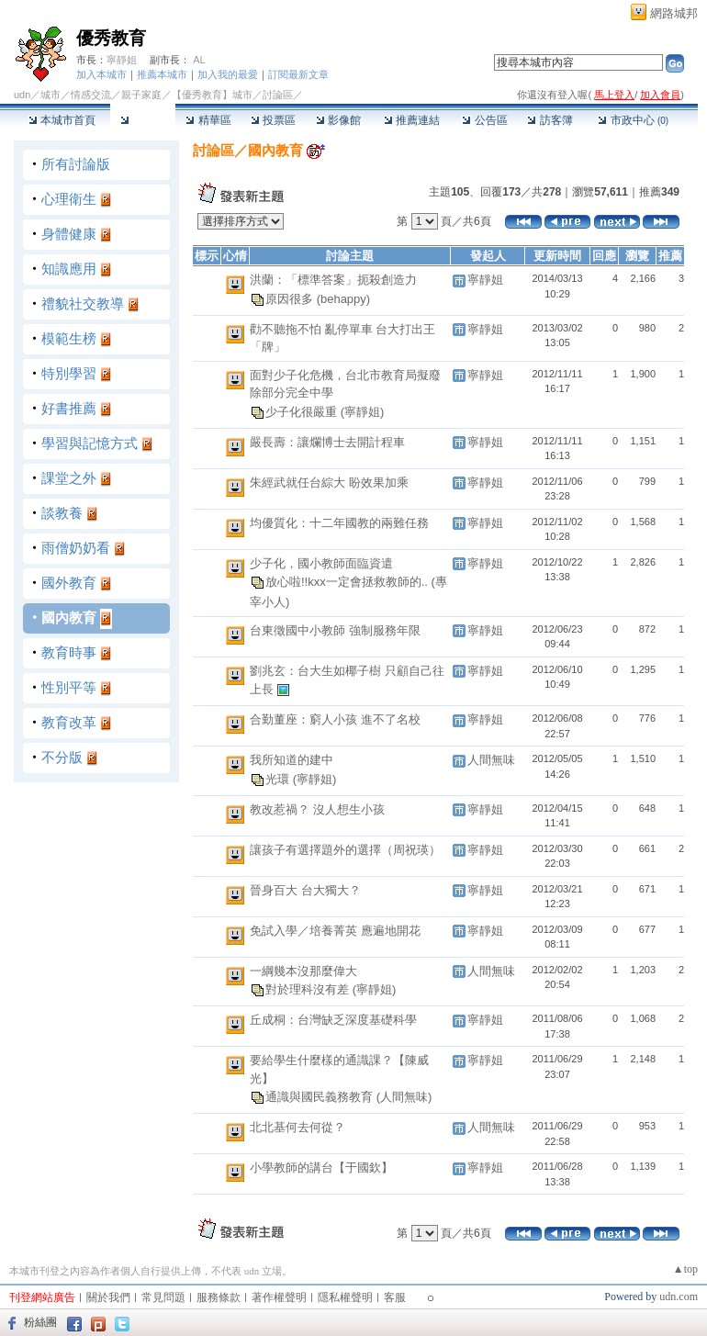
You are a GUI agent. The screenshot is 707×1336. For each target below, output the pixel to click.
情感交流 (91, 94)
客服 (395, 1297)
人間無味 (491, 760)
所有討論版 (75, 164)
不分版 (62, 757)
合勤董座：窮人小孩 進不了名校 (335, 719)
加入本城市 (101, 74)
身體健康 (68, 233)
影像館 (338, 120)
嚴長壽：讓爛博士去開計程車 (327, 442)
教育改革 (68, 722)
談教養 (62, 513)
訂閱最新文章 (298, 74)
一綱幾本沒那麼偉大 (303, 971)
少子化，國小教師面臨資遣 (321, 563)
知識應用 (68, 268)
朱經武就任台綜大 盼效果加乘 (329, 482)
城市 (50, 94)
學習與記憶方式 (89, 443)
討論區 (142, 120)
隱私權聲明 (345, 1297)
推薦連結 (412, 120)
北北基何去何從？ (297, 1127)
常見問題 (163, 1297)
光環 (279, 778)
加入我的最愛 (227, 74)
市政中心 (633, 120)
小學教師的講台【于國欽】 (321, 1167)
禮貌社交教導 (82, 303)
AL (199, 59)
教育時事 (68, 652)
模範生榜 (68, 338)
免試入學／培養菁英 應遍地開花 (335, 930)
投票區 (273, 120)
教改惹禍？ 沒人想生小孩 (317, 809)
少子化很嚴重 (303, 411)
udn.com (678, 1296)
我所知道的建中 (291, 760)
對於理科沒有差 (309, 989)
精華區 (207, 120)
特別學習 (68, 373)
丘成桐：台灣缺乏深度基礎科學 (333, 1020)
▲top (685, 1269)
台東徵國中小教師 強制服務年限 (335, 630)
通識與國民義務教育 (320, 1097)
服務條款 (218, 1297)
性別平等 (68, 687)
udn (22, 94)
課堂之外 (68, 478)
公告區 (484, 120)
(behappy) (344, 298)
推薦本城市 (162, 74)
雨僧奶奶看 (75, 548)
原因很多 (291, 298)
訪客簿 (549, 120)
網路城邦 (674, 13)
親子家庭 (141, 94)
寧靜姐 (122, 59)
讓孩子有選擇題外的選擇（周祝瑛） (345, 850)
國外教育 (68, 582)
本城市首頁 (61, 120)
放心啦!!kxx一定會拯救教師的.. (348, 582)
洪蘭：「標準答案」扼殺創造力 (333, 279)
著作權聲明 (279, 1297)
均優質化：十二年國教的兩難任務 (339, 523)
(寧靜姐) (363, 411)
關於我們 (108, 1297)
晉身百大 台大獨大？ (305, 890)
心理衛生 (68, 199)
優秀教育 (111, 38)
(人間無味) (404, 1097)
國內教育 (68, 617)
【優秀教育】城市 (212, 94)
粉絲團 (40, 1322)
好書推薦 (68, 408)
